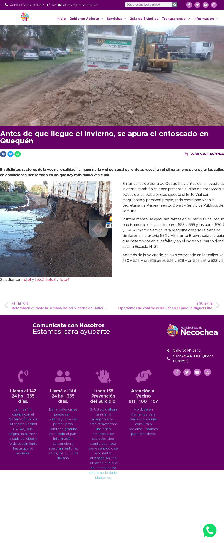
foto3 (51, 279)
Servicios (116, 19)
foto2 (39, 279)
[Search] (174, 4)
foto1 (27, 279)
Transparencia (176, 19)
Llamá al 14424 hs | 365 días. (63, 452)
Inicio (61, 18)
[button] (3, 154)
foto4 (64, 279)
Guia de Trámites (144, 18)
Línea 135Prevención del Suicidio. (103, 452)
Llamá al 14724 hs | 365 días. (23, 452)
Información (205, 19)
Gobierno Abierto (86, 19)
